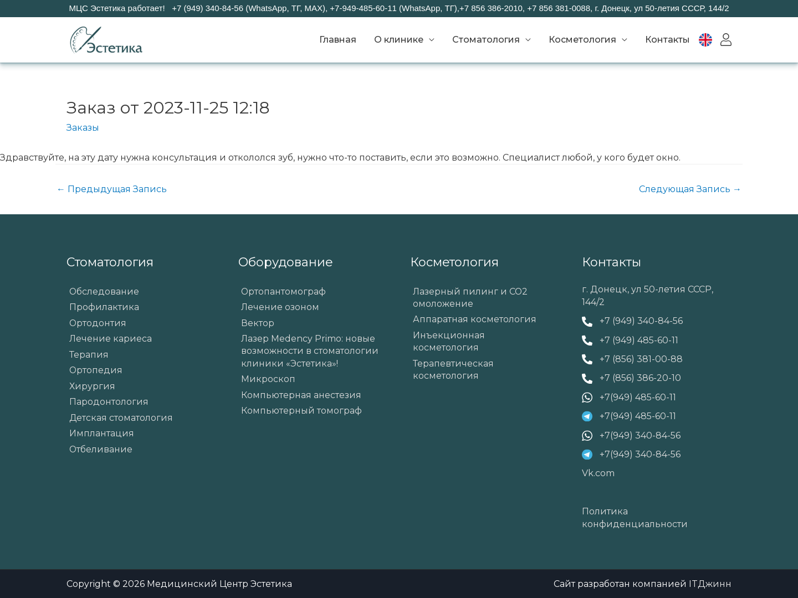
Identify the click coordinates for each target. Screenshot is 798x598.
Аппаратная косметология (474, 320)
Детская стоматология (121, 419)
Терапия (89, 355)
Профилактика (104, 307)
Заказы (82, 127)
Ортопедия (96, 370)
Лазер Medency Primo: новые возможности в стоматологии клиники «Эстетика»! (309, 351)
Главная (337, 39)
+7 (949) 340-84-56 (641, 321)
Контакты (667, 39)
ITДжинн (710, 584)
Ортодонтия (98, 323)
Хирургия (92, 387)
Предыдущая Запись (112, 189)
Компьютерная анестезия (301, 395)
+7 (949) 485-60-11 (639, 340)
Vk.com (598, 473)
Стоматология (486, 39)
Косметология (582, 39)
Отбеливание (101, 450)
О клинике (398, 39)
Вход (726, 39)
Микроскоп (268, 380)
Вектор (257, 323)
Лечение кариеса (110, 339)
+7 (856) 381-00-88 (641, 359)
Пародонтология (109, 403)
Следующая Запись (690, 189)
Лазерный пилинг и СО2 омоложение (471, 297)
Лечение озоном (280, 307)
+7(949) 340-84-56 (640, 435)
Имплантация (101, 435)
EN (712, 39)
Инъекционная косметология (449, 342)
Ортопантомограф (283, 291)
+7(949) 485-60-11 (638, 397)
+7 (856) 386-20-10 (640, 378)
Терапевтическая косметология (453, 370)
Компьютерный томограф (301, 411)
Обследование (104, 291)
